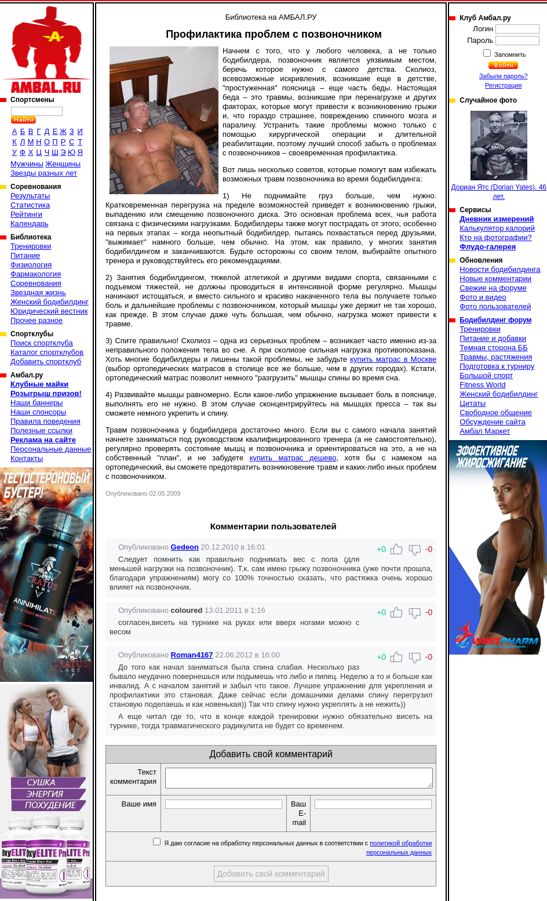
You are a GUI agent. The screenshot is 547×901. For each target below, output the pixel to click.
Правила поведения (45, 421)
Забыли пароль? (503, 75)
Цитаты (473, 403)
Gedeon (185, 547)
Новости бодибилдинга (500, 269)
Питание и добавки (493, 338)
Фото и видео (483, 297)
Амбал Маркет (485, 431)
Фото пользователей (495, 306)
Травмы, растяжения (496, 357)
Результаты (30, 195)
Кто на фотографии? (496, 237)
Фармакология (35, 274)
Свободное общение (496, 412)
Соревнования (35, 283)
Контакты (26, 458)
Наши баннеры (36, 402)
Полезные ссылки (41, 430)
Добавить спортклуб (45, 361)
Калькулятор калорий (497, 228)
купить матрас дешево (293, 457)
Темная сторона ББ (494, 347)
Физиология (31, 264)
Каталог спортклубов (46, 352)
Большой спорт (486, 375)
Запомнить (509, 54)
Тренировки (30, 246)
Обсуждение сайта (492, 421)
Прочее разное (36, 320)
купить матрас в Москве (393, 359)
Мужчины (26, 163)
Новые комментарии (495, 278)
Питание (25, 255)
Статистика (30, 205)
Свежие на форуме (493, 288)
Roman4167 (192, 655)
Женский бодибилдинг (49, 301)
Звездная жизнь (38, 292)
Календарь (29, 223)
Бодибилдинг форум (495, 320)
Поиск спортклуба (41, 343)
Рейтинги (26, 214)
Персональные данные (51, 449)
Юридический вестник (48, 311)
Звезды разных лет (43, 173)
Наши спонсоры (38, 412)
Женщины (63, 163)
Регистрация (503, 85)
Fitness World (482, 384)
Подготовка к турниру (497, 366)
